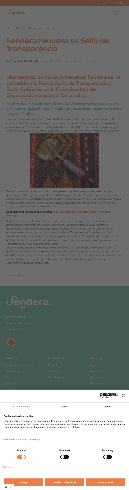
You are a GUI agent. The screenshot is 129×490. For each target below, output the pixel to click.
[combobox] (8, 487)
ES (6, 487)
